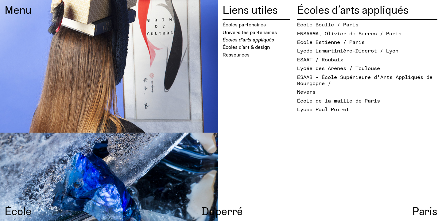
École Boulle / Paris (328, 24)
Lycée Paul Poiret (323, 109)
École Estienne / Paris (331, 42)
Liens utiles (250, 9)
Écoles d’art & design (246, 47)
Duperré (222, 211)
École (18, 211)
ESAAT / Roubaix (320, 59)
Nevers (306, 91)
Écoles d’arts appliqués (248, 39)
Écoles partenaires (244, 24)
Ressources (236, 54)
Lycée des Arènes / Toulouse (338, 68)
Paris (424, 211)
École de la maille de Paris (338, 100)
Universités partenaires (250, 32)
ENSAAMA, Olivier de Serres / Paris (349, 33)
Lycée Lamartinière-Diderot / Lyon (347, 50)
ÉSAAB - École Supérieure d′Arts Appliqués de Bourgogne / (364, 80)
